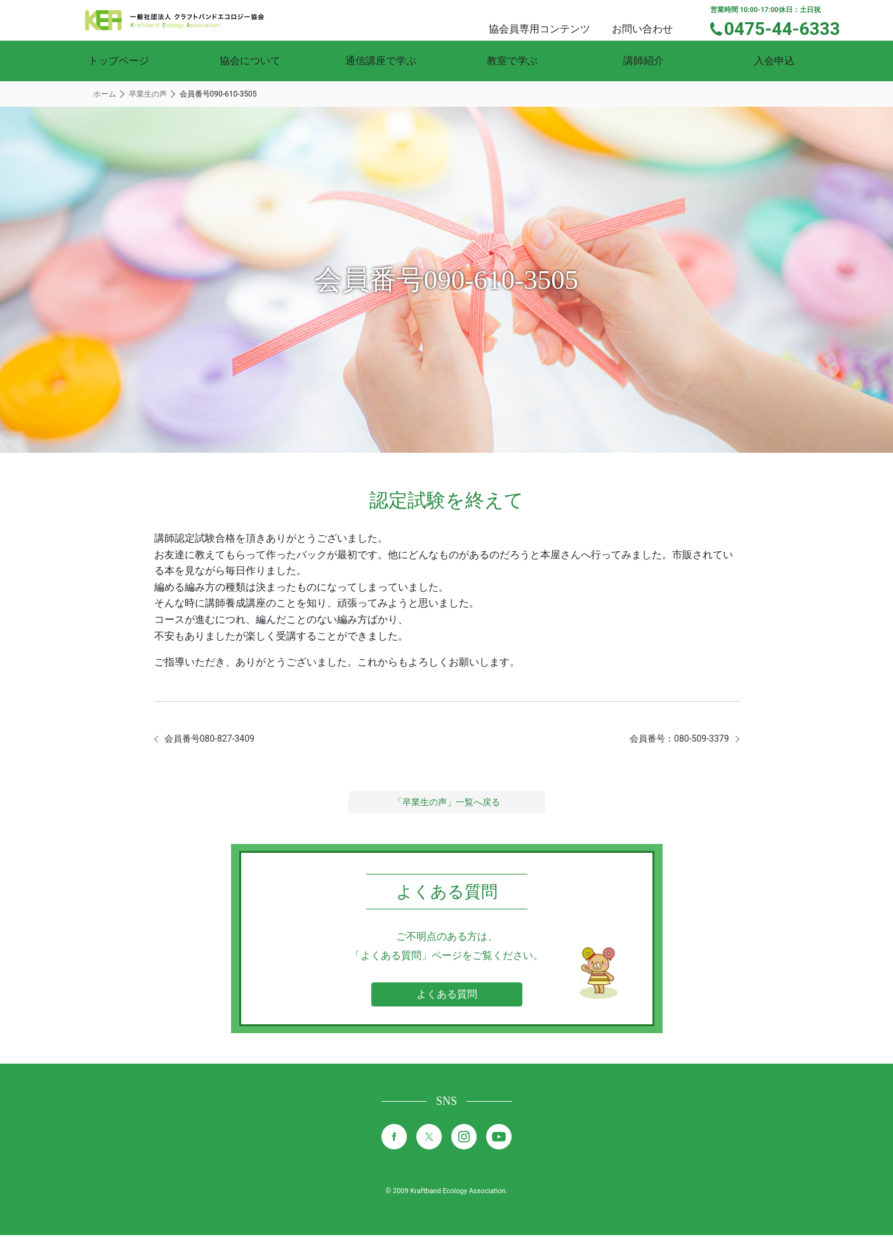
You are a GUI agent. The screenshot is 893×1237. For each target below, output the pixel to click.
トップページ (118, 61)
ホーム (104, 94)
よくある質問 (446, 996)
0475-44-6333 (790, 27)
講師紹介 (643, 61)
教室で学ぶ (512, 61)
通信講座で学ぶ (380, 61)
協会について (250, 61)
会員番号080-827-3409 (216, 739)
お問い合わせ (653, 19)
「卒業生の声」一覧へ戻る (447, 804)
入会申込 (774, 61)
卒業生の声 (148, 94)
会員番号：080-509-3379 (672, 739)
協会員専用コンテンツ (554, 19)
